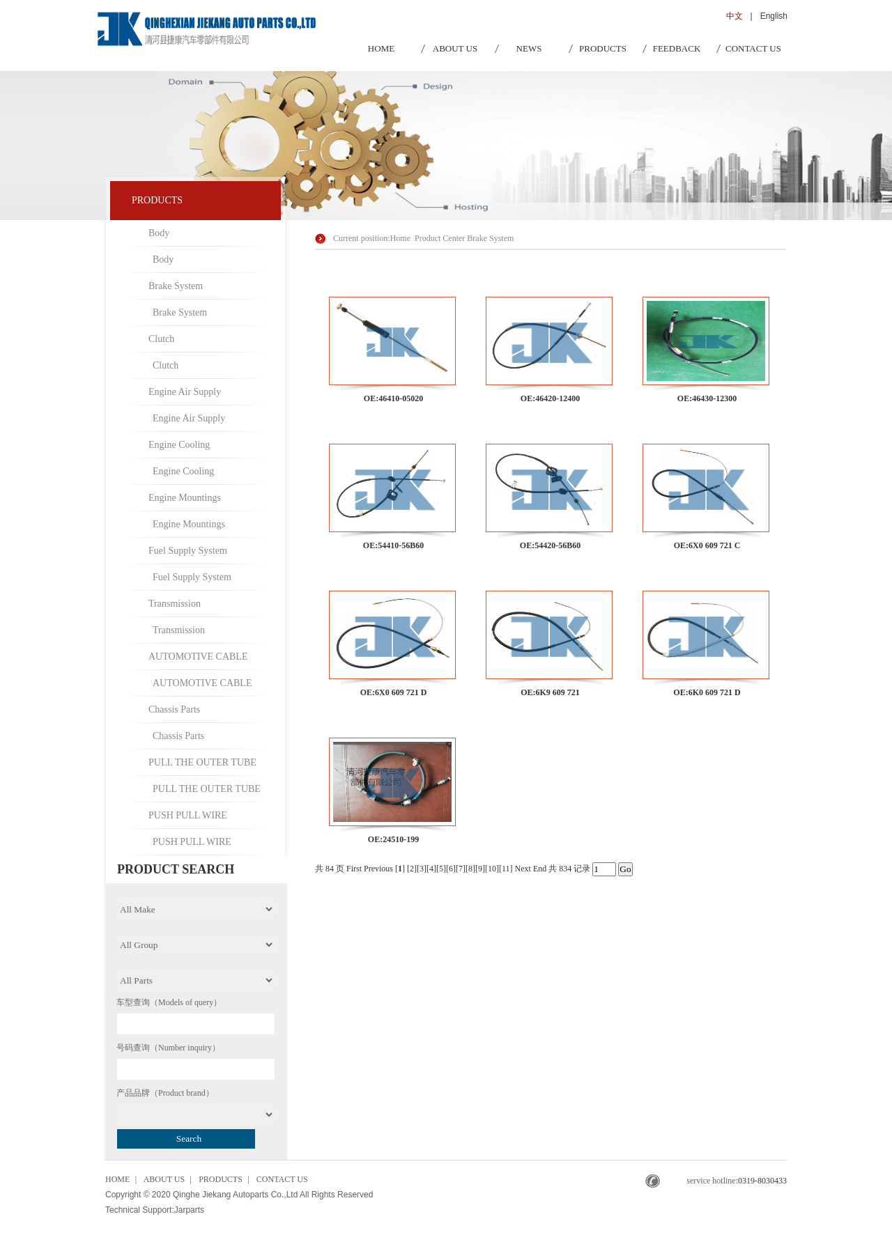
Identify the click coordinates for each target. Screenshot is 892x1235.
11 (506, 868)
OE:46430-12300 (707, 398)
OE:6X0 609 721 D (393, 692)
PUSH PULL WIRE (187, 815)
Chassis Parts (174, 709)
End (539, 868)
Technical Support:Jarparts (154, 1210)
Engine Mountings (184, 497)
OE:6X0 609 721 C (707, 545)
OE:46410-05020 (393, 398)
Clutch (161, 339)
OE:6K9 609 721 (550, 692)
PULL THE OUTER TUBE (202, 762)
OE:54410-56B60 (393, 545)
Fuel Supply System (187, 550)
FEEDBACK (677, 48)
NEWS (529, 48)
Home (400, 238)
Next (523, 868)
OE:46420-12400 (550, 398)
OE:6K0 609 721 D (706, 692)
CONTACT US (753, 48)
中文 (734, 16)
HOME (381, 48)
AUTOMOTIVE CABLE (197, 656)
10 (492, 868)
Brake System (175, 286)
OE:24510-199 (393, 839)
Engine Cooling (179, 445)
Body (158, 233)
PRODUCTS (602, 48)
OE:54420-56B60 (550, 545)
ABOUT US (455, 48)
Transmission (174, 603)
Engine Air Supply (184, 392)
